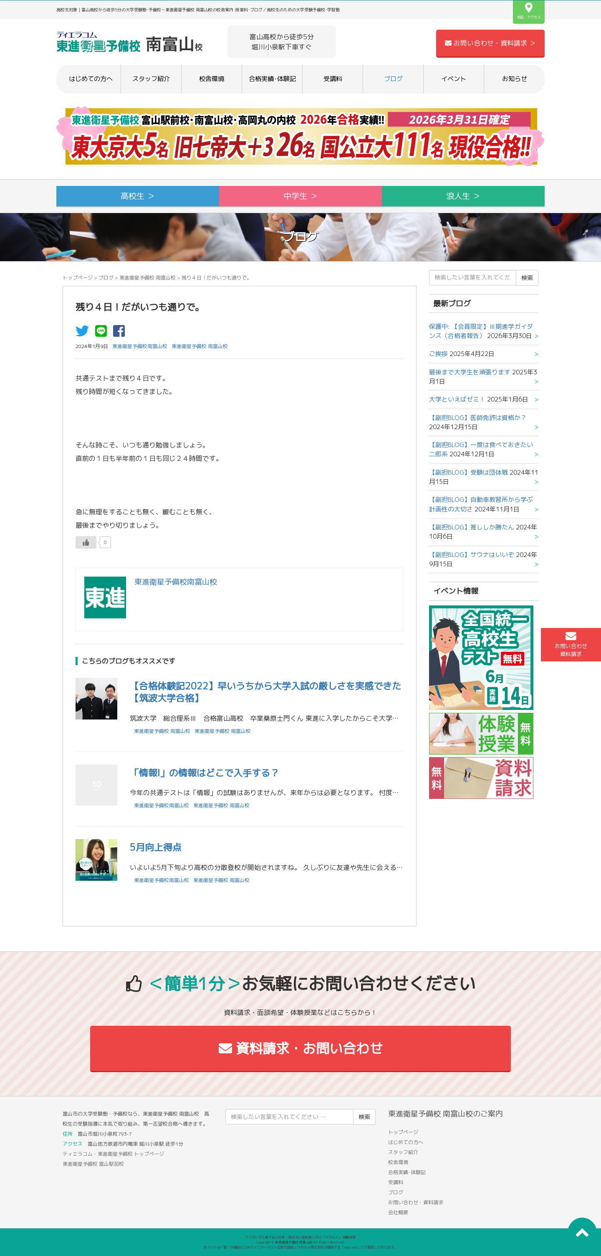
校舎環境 (211, 78)
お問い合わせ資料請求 (571, 644)
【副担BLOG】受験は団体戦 (468, 472)
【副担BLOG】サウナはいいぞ (471, 554)
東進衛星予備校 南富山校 (147, 277)
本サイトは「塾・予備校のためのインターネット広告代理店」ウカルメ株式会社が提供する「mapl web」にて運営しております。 (300, 1247)
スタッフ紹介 (151, 78)
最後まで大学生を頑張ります (469, 372)
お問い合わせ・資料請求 (415, 1202)
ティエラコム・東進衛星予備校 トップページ (113, 1153)
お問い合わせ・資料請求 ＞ (490, 43)
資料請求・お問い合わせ (301, 1048)
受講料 (332, 78)
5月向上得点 (156, 847)
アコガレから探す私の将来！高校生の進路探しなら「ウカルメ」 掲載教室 (300, 1237)
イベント (453, 78)
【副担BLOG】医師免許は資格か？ (478, 417)
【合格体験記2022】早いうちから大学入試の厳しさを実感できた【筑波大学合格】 (265, 691)
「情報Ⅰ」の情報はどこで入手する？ (204, 772)
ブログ (393, 78)
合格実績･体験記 (272, 78)
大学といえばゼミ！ (457, 399)
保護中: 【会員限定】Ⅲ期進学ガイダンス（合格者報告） (481, 331)
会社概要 (398, 1212)
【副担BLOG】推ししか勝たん (471, 527)
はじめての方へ (91, 78)
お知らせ (514, 78)
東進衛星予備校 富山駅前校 (93, 1163)
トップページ (78, 277)
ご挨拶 (438, 353)
